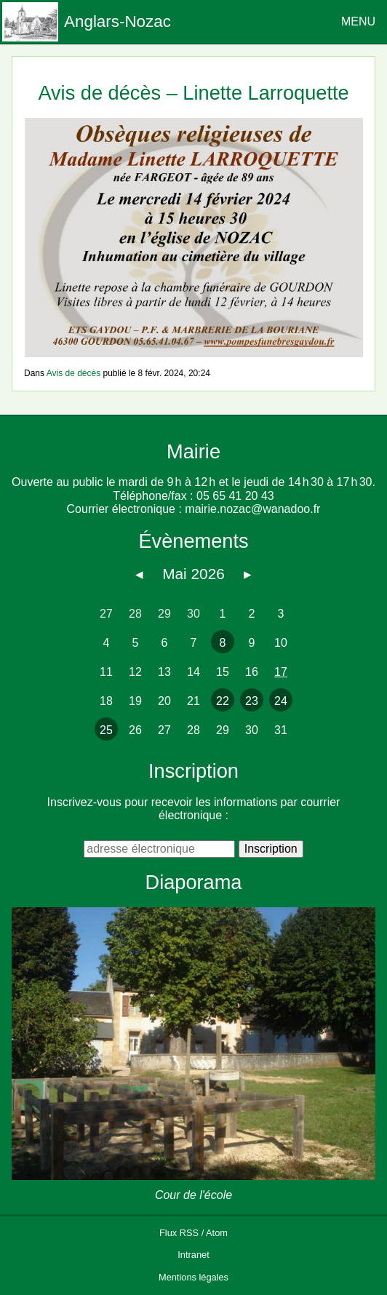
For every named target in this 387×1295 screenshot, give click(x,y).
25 (106, 730)
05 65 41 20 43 (235, 496)
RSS (189, 1232)
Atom (217, 1232)
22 (222, 701)
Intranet (193, 1254)
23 (251, 701)
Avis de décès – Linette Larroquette (193, 92)
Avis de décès (74, 373)
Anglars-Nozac (117, 21)
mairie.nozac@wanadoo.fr (252, 509)
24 (280, 701)
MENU (358, 21)
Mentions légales (193, 1277)
